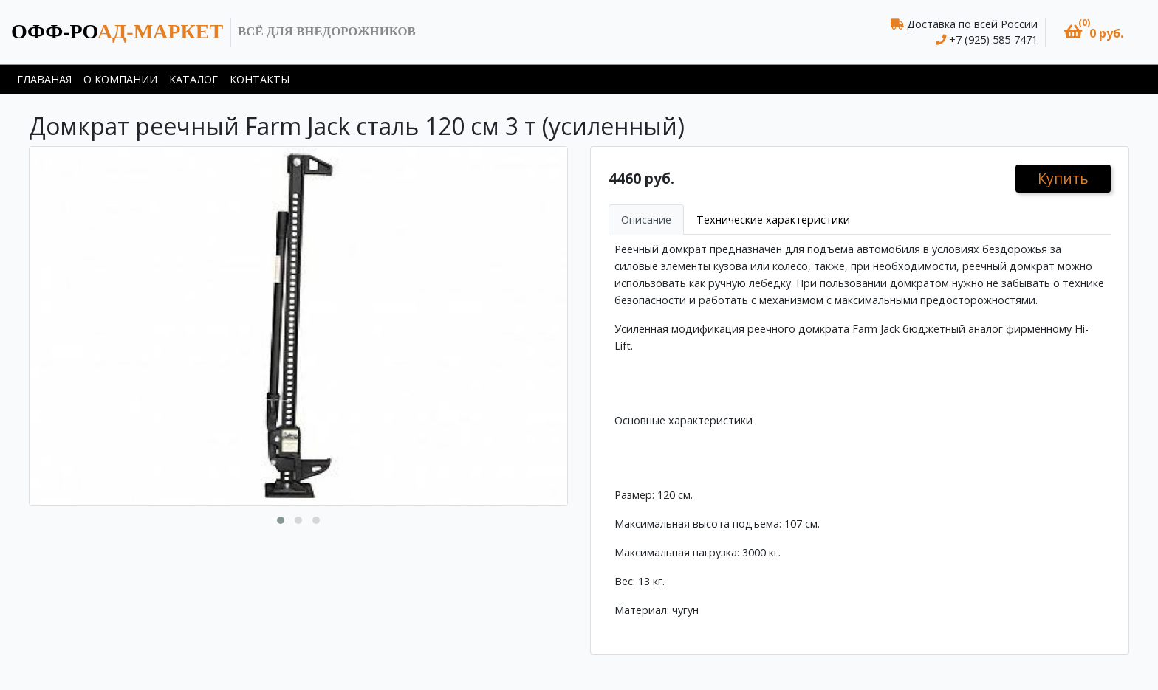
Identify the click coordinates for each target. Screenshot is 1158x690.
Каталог (193, 79)
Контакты (260, 79)
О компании (120, 79)
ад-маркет (117, 31)
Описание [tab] (646, 220)
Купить (1063, 178)
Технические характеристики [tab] (773, 220)
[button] (1093, 32)
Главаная (44, 79)
